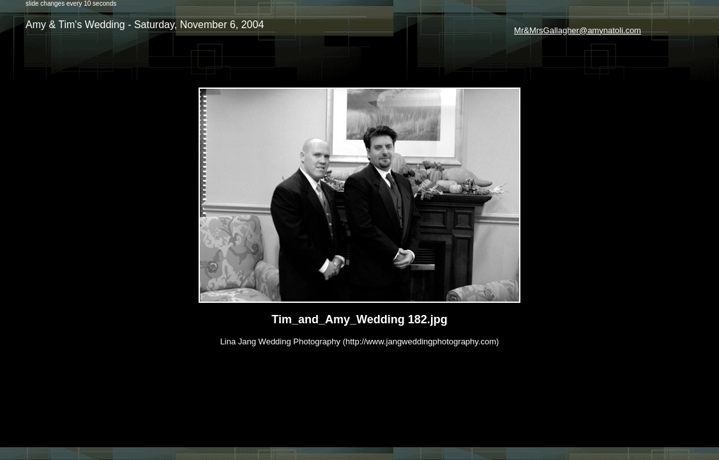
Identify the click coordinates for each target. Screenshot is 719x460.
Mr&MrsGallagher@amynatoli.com (577, 30)
